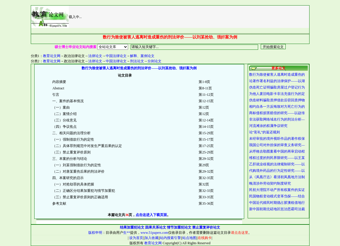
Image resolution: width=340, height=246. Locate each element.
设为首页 (135, 238)
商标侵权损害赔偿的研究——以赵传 (277, 113)
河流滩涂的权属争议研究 (268, 126)
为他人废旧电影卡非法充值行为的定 (277, 94)
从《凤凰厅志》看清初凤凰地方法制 (277, 177)
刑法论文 (137, 61)
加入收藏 (152, 238)
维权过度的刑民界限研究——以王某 (277, 158)
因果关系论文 (155, 227)
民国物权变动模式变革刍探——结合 (277, 196)
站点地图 (189, 238)
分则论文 (154, 61)
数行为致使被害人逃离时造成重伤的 (277, 74)
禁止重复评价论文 (206, 227)
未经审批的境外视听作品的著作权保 (277, 139)
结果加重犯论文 (132, 227)
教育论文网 (51, 56)
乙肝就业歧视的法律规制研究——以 (277, 164)
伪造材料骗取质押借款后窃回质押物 (277, 100)
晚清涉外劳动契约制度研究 (270, 183)
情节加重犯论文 (179, 227)
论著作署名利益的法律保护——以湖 (277, 81)
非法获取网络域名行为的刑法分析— (277, 119)
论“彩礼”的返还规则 (264, 132)
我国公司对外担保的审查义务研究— (277, 145)
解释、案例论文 (142, 56)
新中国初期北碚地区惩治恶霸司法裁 (277, 209)
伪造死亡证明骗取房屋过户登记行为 (277, 87)
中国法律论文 (116, 56)
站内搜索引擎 (170, 238)
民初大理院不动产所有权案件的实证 (277, 190)
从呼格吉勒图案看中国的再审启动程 (277, 151)
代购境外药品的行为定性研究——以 (277, 171)
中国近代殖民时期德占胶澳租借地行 (277, 203)
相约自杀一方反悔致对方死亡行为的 (277, 107)
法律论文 (95, 56)
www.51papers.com (154, 233)
